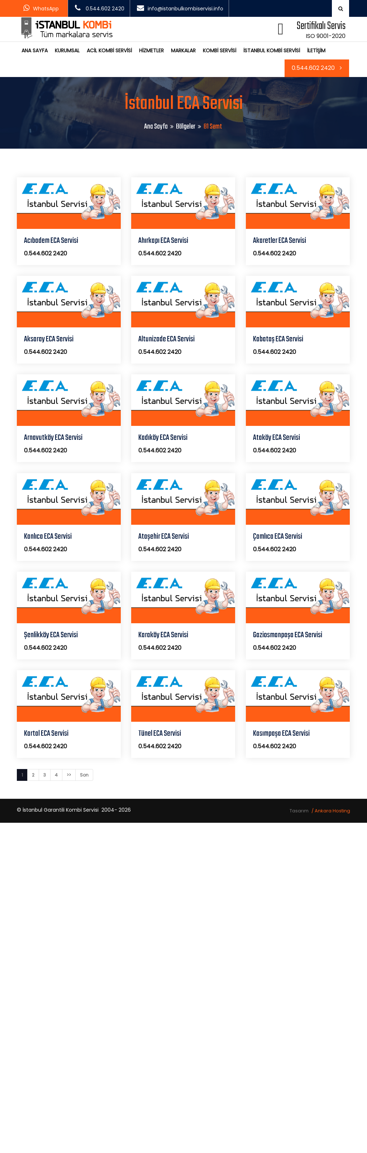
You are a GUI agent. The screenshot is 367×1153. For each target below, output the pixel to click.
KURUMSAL (67, 50)
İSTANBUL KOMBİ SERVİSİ (271, 50)
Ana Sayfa (156, 126)
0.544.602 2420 (317, 68)
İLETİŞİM (316, 50)
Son (84, 775)
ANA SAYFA (35, 50)
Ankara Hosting (332, 810)
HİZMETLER (151, 50)
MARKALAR (183, 50)
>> (69, 775)
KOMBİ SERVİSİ (219, 50)
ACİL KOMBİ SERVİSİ (109, 50)
